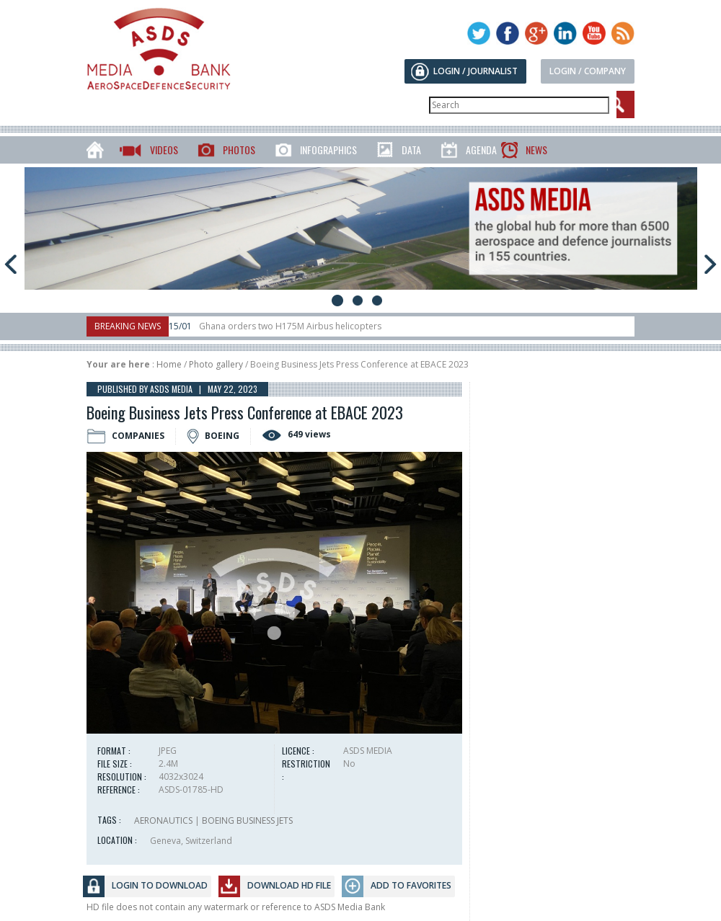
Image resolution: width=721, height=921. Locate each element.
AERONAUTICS (163, 820)
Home (169, 364)
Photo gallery (216, 364)
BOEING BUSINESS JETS (247, 820)
